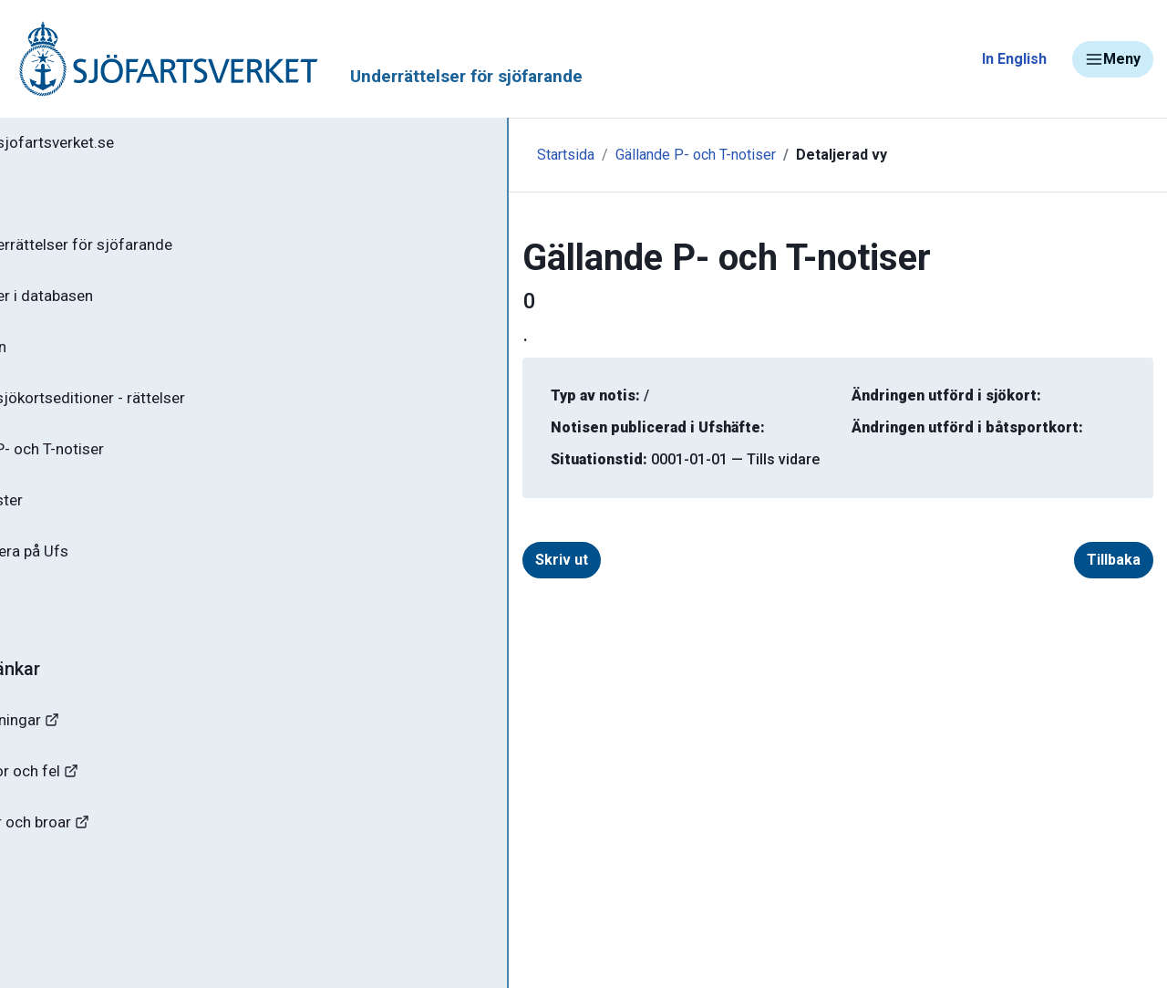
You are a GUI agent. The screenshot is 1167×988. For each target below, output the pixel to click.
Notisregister (81, 519)
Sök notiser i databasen (117, 304)
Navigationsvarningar (100, 745)
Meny (1113, 59)
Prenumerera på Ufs (105, 573)
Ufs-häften (72, 358)
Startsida (399, 154)
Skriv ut (394, 559)
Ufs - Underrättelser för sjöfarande (157, 250)
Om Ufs (60, 627)
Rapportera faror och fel (109, 799)
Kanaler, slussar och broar (116, 853)
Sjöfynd (52, 907)
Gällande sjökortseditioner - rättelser (165, 411)
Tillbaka (1114, 559)
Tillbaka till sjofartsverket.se (129, 145)
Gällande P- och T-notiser (123, 465)
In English (1014, 59)
